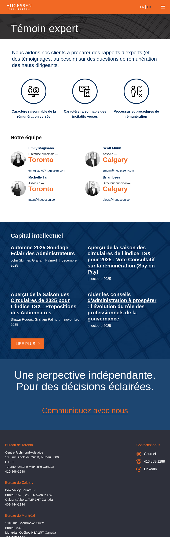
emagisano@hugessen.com (46, 170)
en (142, 7)
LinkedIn (146, 469)
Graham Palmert (44, 260)
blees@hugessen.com (117, 199)
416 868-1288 (150, 462)
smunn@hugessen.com (118, 170)
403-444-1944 (15, 504)
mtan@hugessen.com (42, 199)
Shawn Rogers (22, 319)
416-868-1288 (15, 471)
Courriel (146, 454)
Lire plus (28, 344)
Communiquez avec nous (85, 410)
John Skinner (20, 260)
